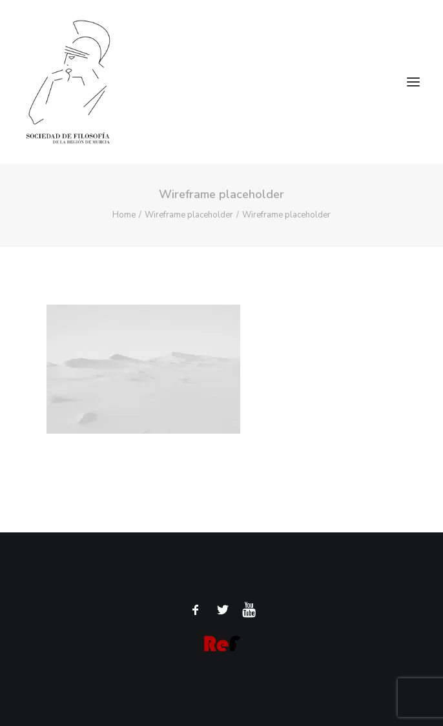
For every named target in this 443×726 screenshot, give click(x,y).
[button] (413, 82)
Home (124, 215)
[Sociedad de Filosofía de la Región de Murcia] (221, 81)
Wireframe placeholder (189, 215)
